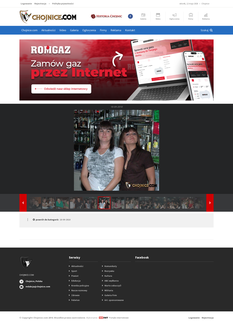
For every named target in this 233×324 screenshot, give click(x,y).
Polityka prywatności (63, 3)
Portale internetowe (119, 317)
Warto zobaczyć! (113, 285)
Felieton (75, 300)
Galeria (74, 30)
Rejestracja (40, 3)
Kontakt (130, 30)
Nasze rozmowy (79, 290)
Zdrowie (75, 295)
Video (62, 30)
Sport (74, 271)
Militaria (109, 290)
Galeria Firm (111, 295)
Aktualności (77, 266)
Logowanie (26, 3)
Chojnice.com (29, 30)
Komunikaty (111, 266)
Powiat (74, 275)
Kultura (108, 275)
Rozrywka (109, 271)
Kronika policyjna (80, 285)
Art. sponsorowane (114, 300)
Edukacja (76, 280)
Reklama (116, 30)
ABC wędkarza (112, 280)
